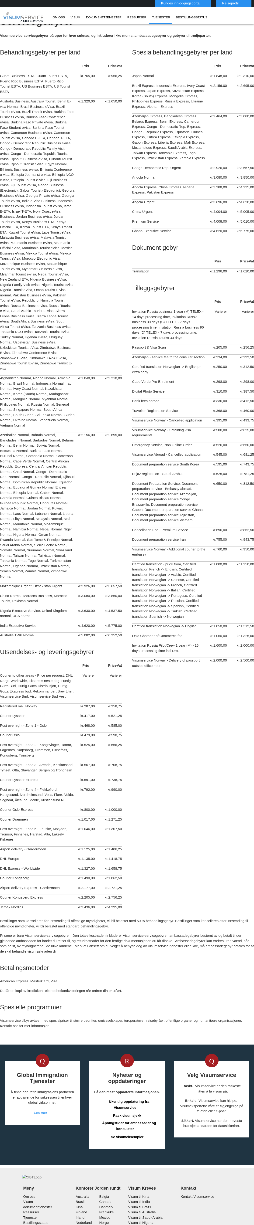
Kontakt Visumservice (196, 1159)
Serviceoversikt (189, 1222)
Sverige (104, 1201)
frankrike (105, 1174)
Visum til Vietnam (140, 1190)
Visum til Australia (141, 1174)
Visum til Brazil (138, 1169)
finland (81, 1174)
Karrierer (215, 1222)
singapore (106, 1190)
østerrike (83, 1190)
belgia (103, 1159)
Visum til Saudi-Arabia (143, 1180)
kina (79, 1169)
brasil (80, 1164)
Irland (80, 1180)
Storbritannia (108, 1195)
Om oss (57, 17)
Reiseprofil (207, 3)
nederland (83, 1185)
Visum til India (138, 1164)
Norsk (238, 2)
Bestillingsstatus (169, 17)
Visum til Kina (137, 1159)
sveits (80, 1201)
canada (104, 1164)
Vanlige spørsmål (95, 1222)
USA (102, 1206)
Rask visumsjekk (127, 1064)
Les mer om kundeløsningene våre (50, 1222)
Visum (72, 17)
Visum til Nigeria (139, 1185)
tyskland (82, 1206)
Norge (103, 1185)
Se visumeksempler (127, 1086)
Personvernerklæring (130, 1222)
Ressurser (123, 17)
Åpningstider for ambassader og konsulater (129, 1075)
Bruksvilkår (162, 1222)
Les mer (40, 1068)
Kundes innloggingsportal (159, 3)
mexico (104, 1180)
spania (80, 1195)
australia (82, 1159)
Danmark (105, 1169)
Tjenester (143, 17)
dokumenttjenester (96, 17)
